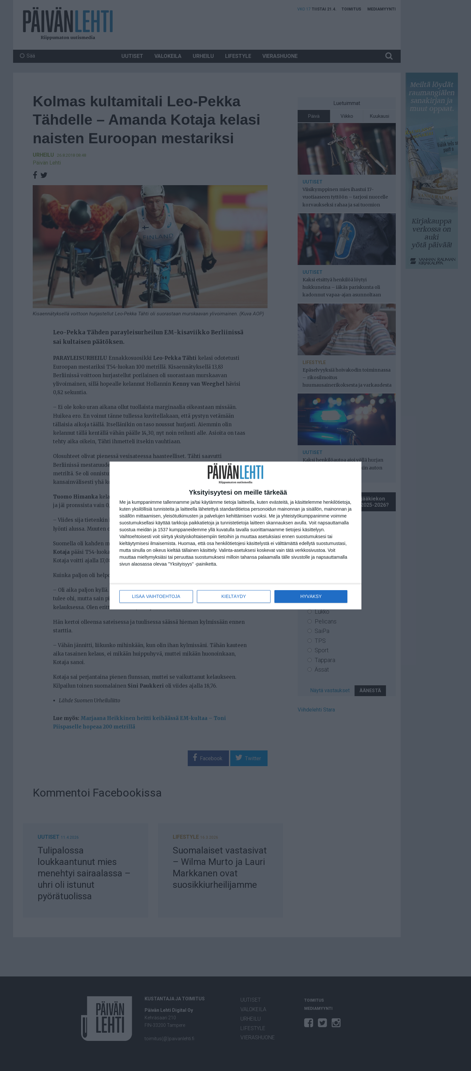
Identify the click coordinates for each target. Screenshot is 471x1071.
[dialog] (235, 535)
